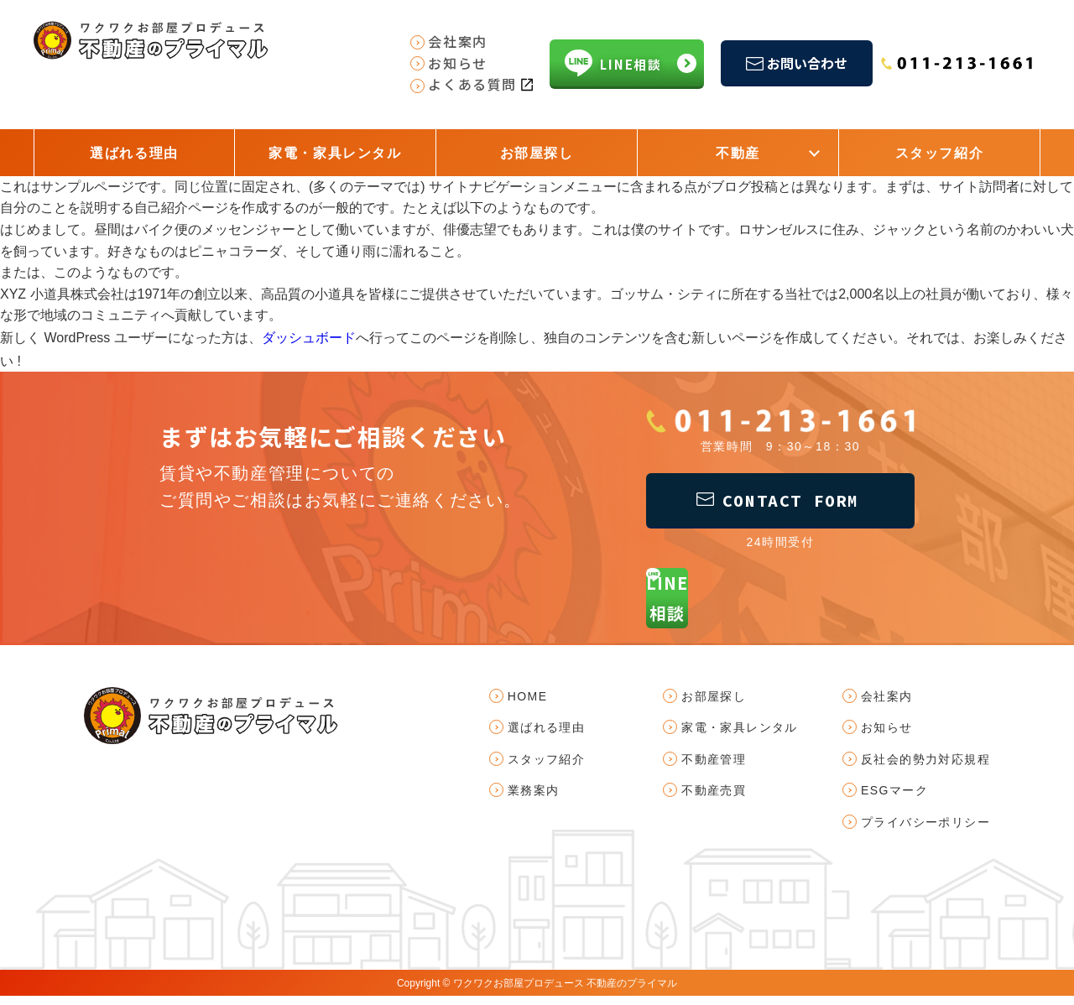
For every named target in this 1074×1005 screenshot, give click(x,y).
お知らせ (887, 736)
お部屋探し (537, 153)
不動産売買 (713, 799)
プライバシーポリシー (925, 830)
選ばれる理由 (134, 153)
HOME (528, 705)
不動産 (738, 153)
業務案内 (534, 799)
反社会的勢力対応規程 (925, 768)
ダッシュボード (309, 337)
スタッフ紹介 (939, 153)
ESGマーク (894, 799)
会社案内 (887, 705)
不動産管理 (713, 768)
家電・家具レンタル (334, 153)
